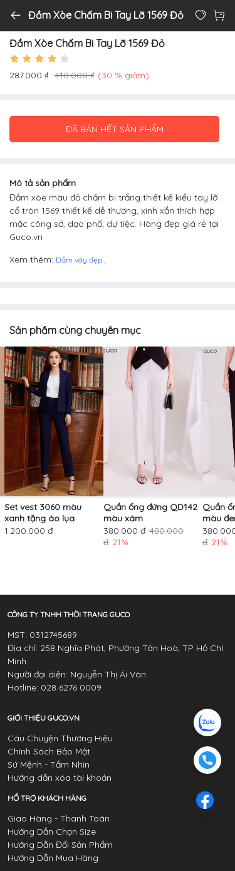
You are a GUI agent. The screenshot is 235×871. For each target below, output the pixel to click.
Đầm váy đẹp (80, 259)
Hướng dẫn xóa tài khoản (60, 777)
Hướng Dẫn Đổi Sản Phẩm (60, 844)
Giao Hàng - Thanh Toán (59, 818)
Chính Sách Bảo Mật (49, 751)
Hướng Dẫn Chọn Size (52, 831)
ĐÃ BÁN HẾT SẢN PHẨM (115, 129)
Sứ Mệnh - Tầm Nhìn (49, 764)
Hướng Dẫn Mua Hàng (53, 857)
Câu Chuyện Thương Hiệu (60, 738)
